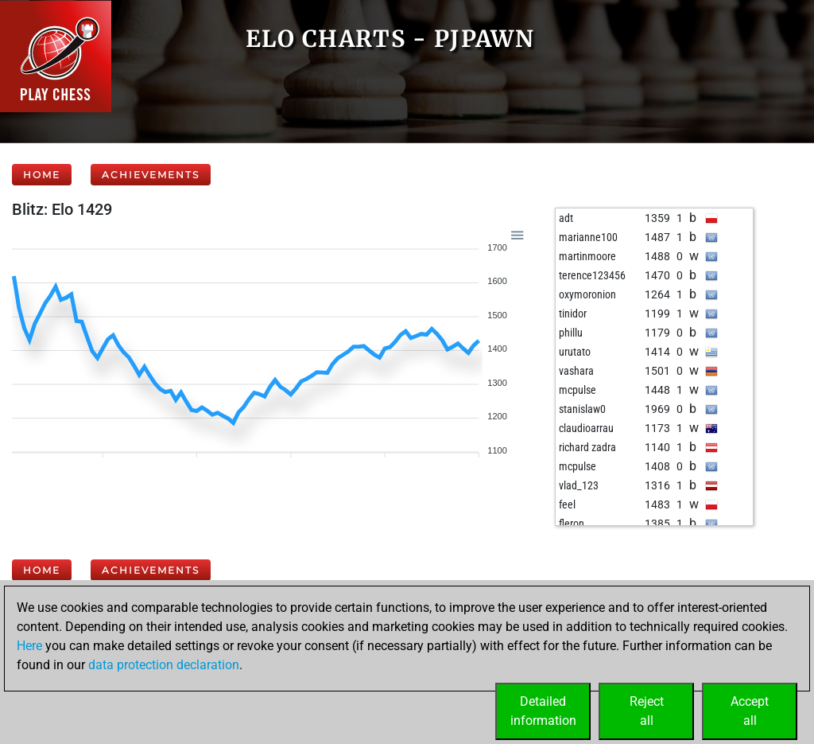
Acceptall (750, 711)
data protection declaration (163, 664)
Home (41, 175)
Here (29, 645)
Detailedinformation (543, 711)
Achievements (151, 175)
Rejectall (647, 711)
